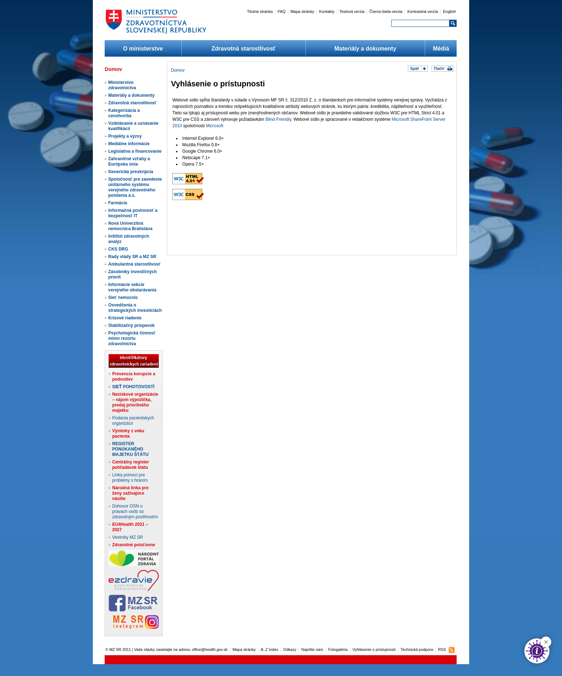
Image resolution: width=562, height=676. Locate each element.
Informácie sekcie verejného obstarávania (132, 287)
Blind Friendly (278, 119)
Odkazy (289, 649)
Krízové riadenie (125, 317)
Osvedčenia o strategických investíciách (135, 308)
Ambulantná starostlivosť (134, 264)
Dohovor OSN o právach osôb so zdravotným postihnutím (135, 511)
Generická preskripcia (130, 171)
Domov (178, 70)
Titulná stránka (260, 11)
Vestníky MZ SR (127, 537)
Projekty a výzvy (125, 136)
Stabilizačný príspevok (131, 325)
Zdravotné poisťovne (133, 544)
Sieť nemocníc (123, 297)
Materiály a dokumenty (365, 49)
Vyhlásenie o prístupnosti (374, 649)
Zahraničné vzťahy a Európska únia (129, 161)
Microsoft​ (214, 125)
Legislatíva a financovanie (135, 151)
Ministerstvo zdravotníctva (122, 85)
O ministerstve (143, 49)
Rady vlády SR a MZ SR (132, 256)
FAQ (282, 11)
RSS (442, 649)
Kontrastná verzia (423, 11)
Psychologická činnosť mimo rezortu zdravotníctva (132, 338)
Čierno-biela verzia (386, 11)
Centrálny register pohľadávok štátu (130, 465)
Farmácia (117, 202)
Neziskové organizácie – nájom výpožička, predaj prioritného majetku (135, 402)
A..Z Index (269, 649)
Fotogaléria (338, 649)
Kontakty (326, 11)
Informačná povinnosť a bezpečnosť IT (132, 213)
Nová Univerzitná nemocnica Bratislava (130, 226)
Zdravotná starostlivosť (243, 49)
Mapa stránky (302, 11)
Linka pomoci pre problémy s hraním (130, 477)
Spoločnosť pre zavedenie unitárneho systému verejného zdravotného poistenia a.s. (135, 187)
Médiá (441, 49)
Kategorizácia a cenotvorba (124, 113)
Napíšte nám (312, 649)
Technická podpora (417, 649)
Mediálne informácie (128, 143)
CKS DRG (118, 249)
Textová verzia (352, 11)
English (449, 11)
